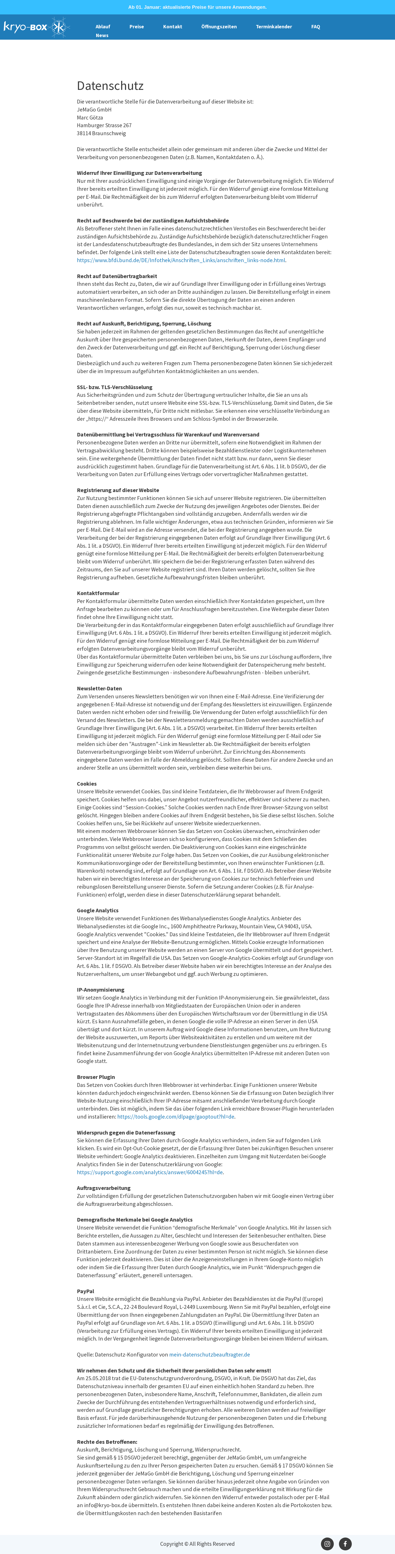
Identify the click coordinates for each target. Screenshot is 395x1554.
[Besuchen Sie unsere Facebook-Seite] (345, 1544)
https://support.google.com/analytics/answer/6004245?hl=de (150, 1172)
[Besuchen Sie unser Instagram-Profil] (327, 1544)
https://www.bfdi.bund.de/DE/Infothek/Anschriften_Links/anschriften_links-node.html (181, 260)
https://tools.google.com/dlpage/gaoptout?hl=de (175, 1116)
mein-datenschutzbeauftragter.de (209, 1354)
